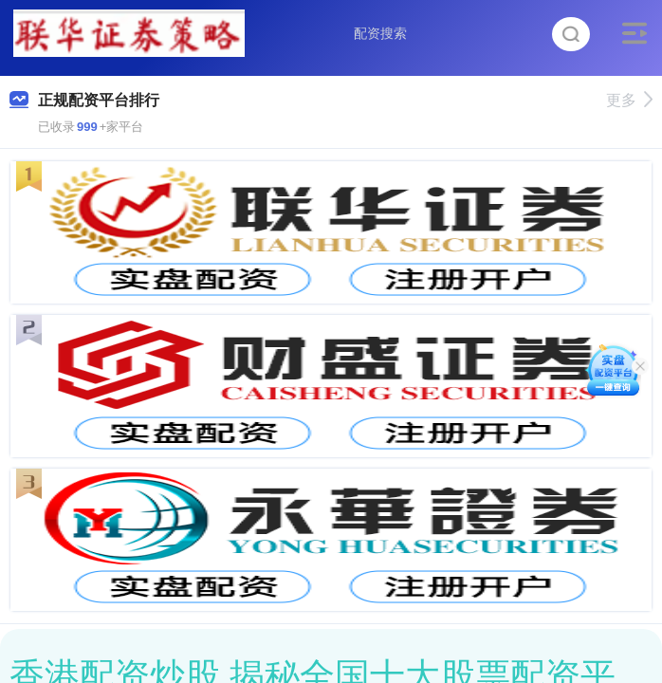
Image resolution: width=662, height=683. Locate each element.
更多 (629, 100)
